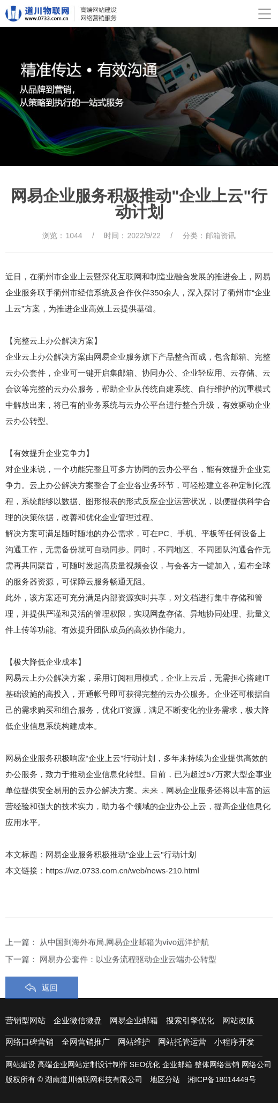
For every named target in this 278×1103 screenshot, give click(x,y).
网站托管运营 (182, 1041)
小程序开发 (234, 1041)
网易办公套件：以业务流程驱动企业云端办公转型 (128, 979)
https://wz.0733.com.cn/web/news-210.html (122, 870)
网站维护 (134, 1041)
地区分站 (165, 1079)
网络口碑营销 (29, 1041)
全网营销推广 (86, 1041)
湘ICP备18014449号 (221, 1079)
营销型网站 (25, 1020)
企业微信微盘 (78, 1020)
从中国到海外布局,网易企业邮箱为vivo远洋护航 (124, 962)
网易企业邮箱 (134, 1020)
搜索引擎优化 (190, 1020)
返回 (50, 1008)
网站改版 (238, 1020)
